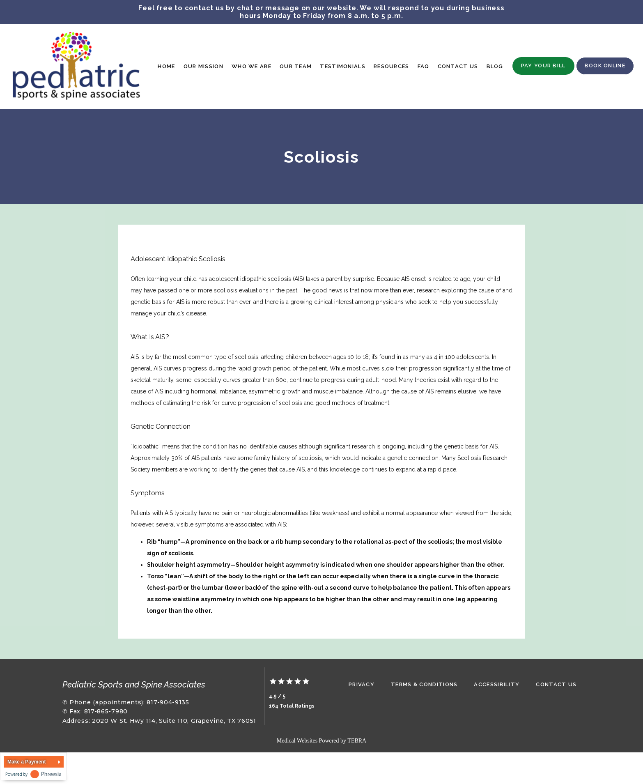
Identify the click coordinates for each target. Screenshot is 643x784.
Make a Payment (26, 762)
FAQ (423, 66)
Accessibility (496, 684)
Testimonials (342, 66)
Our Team (296, 66)
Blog (495, 66)
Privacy (361, 684)
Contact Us (458, 66)
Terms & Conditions (424, 684)
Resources (391, 66)
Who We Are (251, 66)
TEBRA (356, 741)
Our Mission (203, 66)
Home (166, 66)
